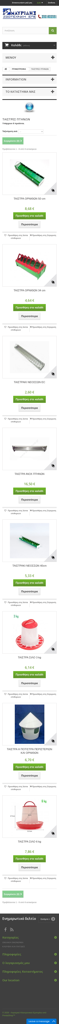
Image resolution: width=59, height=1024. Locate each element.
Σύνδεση (51, 3)
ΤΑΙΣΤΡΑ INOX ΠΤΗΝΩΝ (30, 473)
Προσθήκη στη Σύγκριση (44, 235)
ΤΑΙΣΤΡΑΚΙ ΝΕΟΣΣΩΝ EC (29, 382)
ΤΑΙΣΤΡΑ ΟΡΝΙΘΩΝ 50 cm (29, 198)
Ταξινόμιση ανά (9, 131)
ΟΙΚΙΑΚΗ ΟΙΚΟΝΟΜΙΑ (12, 942)
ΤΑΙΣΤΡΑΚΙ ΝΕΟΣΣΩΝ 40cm (29, 565)
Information (16, 79)
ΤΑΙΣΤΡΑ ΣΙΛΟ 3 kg (29, 657)
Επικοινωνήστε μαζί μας (22, 3)
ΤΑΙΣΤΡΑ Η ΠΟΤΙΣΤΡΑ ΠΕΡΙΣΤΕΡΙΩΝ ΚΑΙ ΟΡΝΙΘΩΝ (29, 751)
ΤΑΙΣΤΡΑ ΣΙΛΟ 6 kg (29, 841)
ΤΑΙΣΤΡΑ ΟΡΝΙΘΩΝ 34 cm (29, 290)
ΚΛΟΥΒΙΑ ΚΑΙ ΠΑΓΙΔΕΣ (13, 946)
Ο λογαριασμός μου (16, 963)
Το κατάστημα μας (20, 91)
